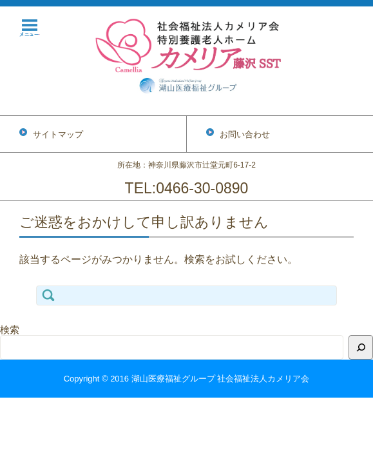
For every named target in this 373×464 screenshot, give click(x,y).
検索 (9, 329)
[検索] (361, 347)
